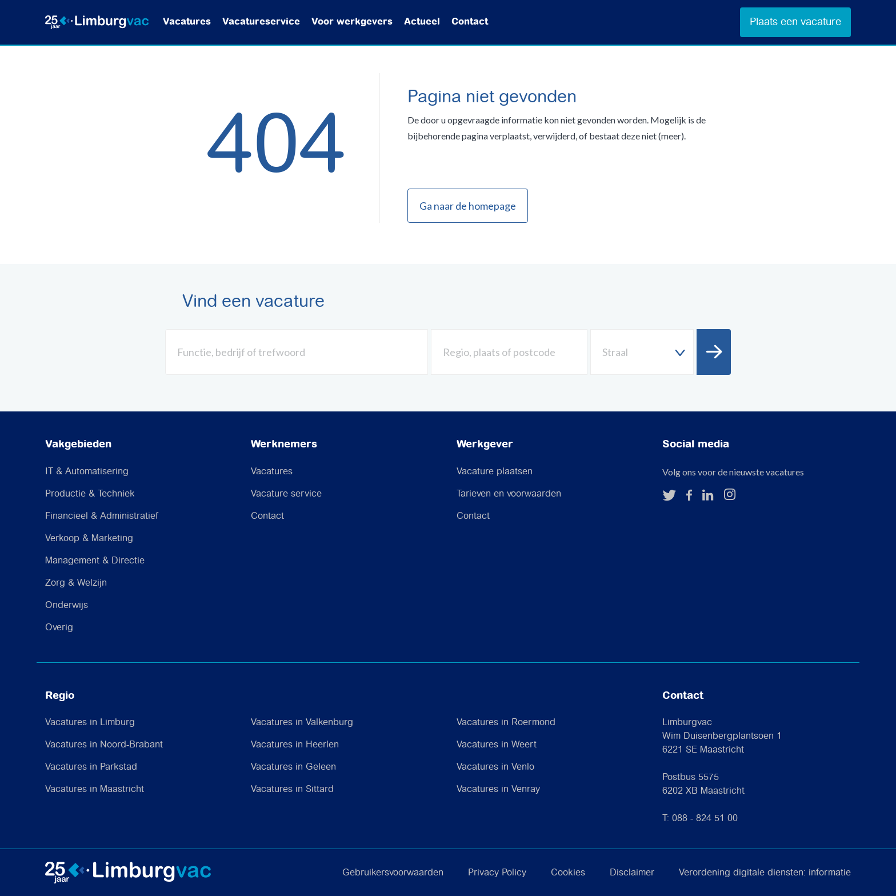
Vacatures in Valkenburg (302, 722)
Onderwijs (66, 605)
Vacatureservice (261, 22)
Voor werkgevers (352, 22)
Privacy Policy (497, 873)
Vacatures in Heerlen (295, 745)
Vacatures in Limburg (90, 722)
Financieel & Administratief (101, 516)
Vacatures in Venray (498, 789)
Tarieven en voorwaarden (509, 494)
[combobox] (642, 352)
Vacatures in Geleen (293, 767)
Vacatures (187, 22)
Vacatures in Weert (497, 745)
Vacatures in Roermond (506, 722)
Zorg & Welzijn (76, 583)
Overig (59, 628)
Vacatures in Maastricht (94, 789)
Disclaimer (632, 873)
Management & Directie (95, 561)
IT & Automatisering (87, 472)
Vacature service (286, 494)
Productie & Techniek (90, 494)
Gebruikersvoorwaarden (392, 873)
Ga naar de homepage (467, 205)
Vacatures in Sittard (292, 789)
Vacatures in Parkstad (91, 767)
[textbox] (642, 352)
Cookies (568, 873)
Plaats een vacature (795, 22)
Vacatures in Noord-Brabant (104, 745)
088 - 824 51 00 (705, 818)
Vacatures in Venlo (495, 767)
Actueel (422, 22)
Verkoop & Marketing (89, 538)
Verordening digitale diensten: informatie (765, 873)
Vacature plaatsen (495, 472)
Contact (469, 22)
